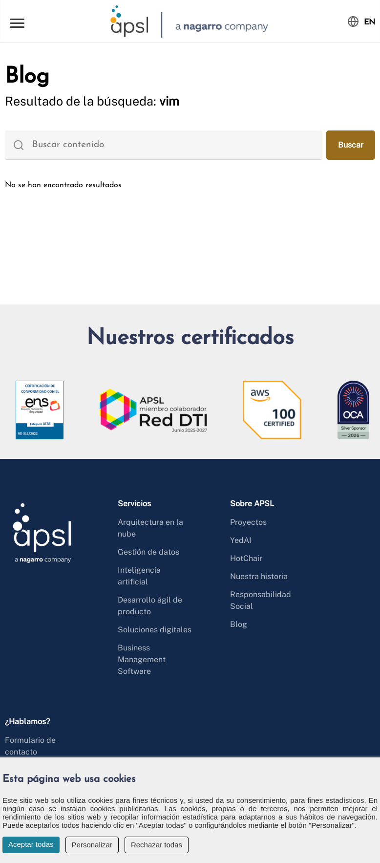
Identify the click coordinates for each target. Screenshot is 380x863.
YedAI (241, 540)
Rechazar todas (156, 845)
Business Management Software (142, 659)
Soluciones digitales (154, 629)
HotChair (246, 558)
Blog (238, 624)
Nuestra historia (259, 576)
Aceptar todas (31, 844)
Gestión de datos (148, 552)
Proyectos (248, 522)
